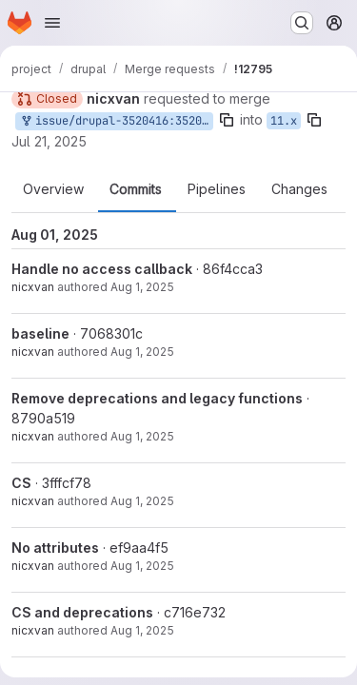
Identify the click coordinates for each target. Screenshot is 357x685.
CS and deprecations (82, 612)
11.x (283, 120)
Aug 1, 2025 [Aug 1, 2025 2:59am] (142, 436)
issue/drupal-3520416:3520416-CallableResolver (116, 121)
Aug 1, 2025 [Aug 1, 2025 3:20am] (142, 287)
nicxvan (32, 287)
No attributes (55, 547)
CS (21, 483)
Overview (53, 189)
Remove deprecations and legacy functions (157, 398)
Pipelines (217, 189)
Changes (299, 189)
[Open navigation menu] (52, 23)
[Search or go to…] (301, 22)
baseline (40, 333)
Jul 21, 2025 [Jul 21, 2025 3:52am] (49, 141)
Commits (135, 189)
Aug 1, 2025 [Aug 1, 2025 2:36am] (142, 630)
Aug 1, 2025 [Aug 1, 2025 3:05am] (142, 351)
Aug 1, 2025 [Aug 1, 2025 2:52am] (142, 501)
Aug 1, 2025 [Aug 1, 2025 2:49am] (142, 565)
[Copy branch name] (226, 119)
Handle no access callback (101, 269)
